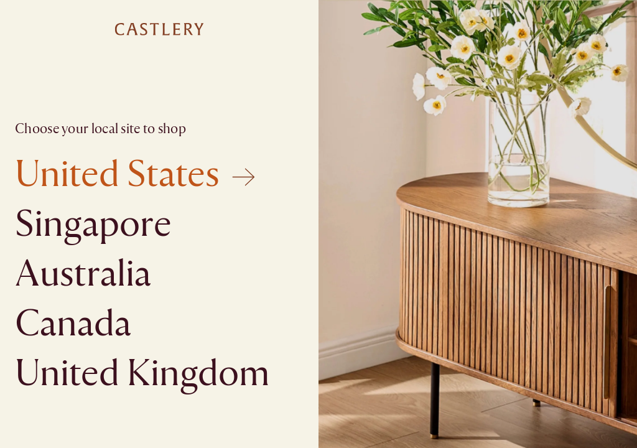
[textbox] (318, 224)
